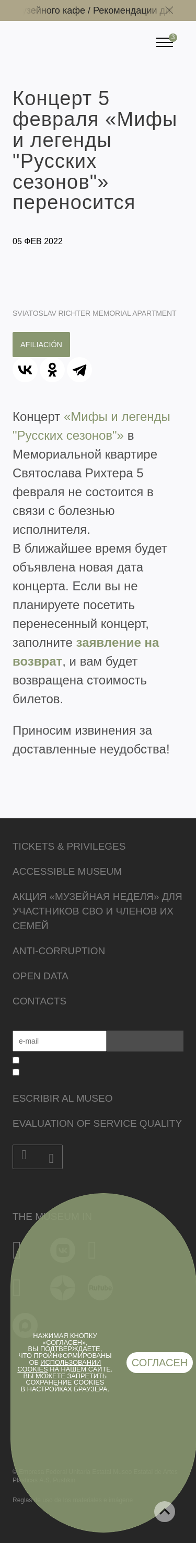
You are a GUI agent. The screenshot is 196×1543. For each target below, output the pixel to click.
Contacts (39, 1001)
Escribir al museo (62, 1098)
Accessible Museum (67, 871)
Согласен (160, 1362)
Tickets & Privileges (69, 846)
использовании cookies (59, 1365)
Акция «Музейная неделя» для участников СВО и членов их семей (97, 911)
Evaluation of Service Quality (97, 1123)
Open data (40, 975)
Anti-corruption (59, 950)
